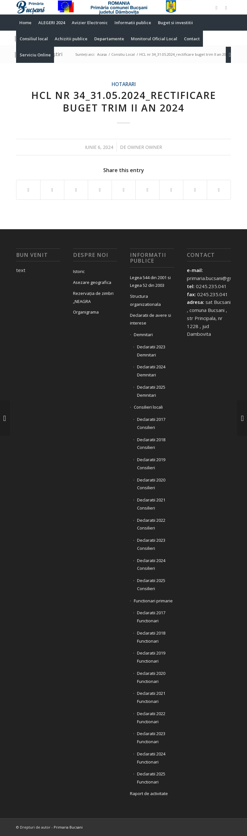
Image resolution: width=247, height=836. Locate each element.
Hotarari (124, 84)
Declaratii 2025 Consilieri (151, 584)
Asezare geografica (92, 282)
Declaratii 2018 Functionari (151, 637)
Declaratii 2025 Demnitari (151, 391)
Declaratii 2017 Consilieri (151, 423)
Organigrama (86, 312)
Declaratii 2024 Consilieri (151, 564)
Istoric (79, 271)
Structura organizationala (145, 300)
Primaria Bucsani (68, 827)
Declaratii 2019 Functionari (151, 657)
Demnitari (143, 334)
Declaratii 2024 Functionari (151, 758)
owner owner (144, 147)
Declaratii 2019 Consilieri (151, 464)
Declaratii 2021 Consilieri (151, 504)
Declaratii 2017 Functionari (151, 617)
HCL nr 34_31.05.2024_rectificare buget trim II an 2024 (123, 101)
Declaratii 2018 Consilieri (151, 444)
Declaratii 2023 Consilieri (151, 544)
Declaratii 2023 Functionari (151, 737)
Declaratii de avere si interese (150, 319)
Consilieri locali (148, 407)
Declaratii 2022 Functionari (151, 717)
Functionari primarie (153, 601)
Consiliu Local (123, 54)
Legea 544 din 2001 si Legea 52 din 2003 (150, 281)
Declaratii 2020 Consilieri (151, 484)
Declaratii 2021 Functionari (151, 697)
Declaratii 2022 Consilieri (151, 524)
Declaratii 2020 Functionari (151, 677)
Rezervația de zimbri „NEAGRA (93, 297)
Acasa (102, 54)
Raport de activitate (149, 793)
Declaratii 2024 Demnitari (151, 371)
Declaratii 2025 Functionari (151, 778)
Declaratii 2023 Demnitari (151, 351)
